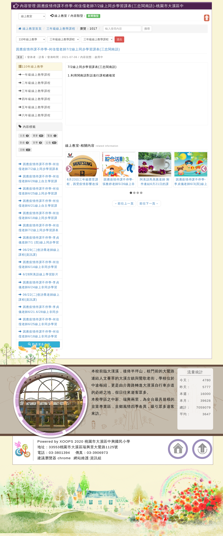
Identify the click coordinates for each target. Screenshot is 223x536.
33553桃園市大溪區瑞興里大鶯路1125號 (83, 447)
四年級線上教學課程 (34, 99)
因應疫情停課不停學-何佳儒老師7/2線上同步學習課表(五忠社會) (39, 168)
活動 (22, 150)
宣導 (35, 142)
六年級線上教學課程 (34, 115)
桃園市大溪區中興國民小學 (107, 441)
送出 (119, 39)
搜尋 (147, 28)
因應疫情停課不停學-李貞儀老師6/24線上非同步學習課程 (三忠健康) (39, 287)
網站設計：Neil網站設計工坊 (24, 450)
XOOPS (66, 441)
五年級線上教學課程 (34, 107)
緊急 (50, 135)
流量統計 (195, 372)
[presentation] (69, 169)
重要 (19, 57)
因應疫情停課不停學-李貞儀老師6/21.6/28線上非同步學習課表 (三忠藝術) (39, 311)
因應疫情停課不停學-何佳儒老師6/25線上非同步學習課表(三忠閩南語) (39, 324)
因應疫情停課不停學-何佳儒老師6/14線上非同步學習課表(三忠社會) (39, 266)
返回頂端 (202, 449)
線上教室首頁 (30, 28)
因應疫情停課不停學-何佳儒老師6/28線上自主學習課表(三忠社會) (39, 181)
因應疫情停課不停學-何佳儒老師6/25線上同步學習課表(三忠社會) (39, 193)
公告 (48, 142)
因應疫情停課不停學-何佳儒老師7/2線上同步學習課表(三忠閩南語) (68, 49)
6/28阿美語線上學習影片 (38, 274)
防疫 (22, 142)
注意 (22, 135)
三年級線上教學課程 (61, 28)
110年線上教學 (31, 66)
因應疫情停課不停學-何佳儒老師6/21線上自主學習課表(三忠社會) (39, 205)
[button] (131, 193)
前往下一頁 (149, 203)
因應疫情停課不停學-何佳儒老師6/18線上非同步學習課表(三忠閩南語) (39, 336)
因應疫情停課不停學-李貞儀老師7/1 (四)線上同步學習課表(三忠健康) (39, 242)
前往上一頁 (124, 203)
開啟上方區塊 (206, 18)
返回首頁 (178, 449)
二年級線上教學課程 (34, 83)
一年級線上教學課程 (34, 74)
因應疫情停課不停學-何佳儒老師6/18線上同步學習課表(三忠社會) (39, 217)
